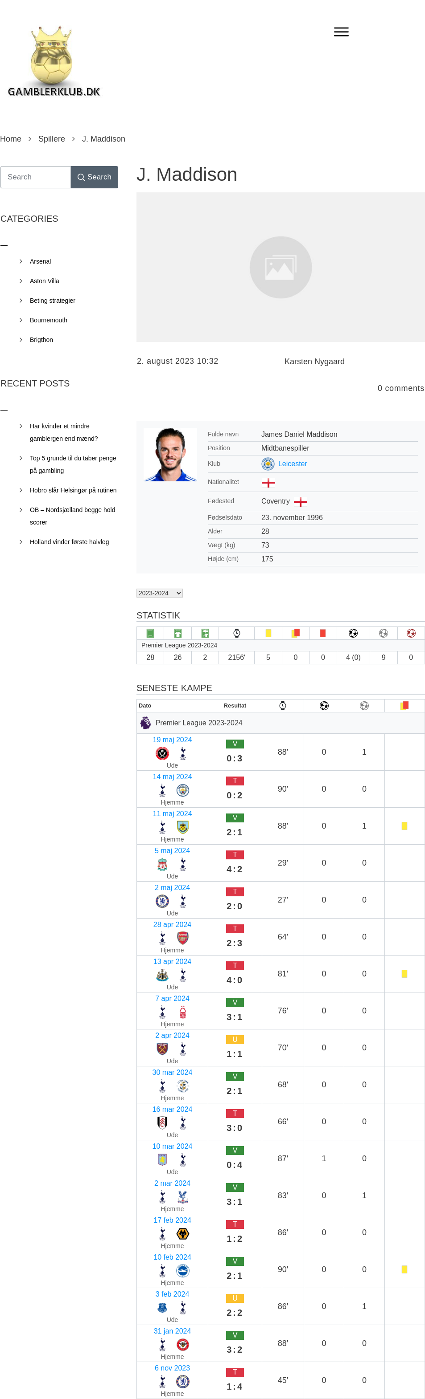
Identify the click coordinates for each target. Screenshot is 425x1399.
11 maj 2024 (160, 773)
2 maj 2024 (158, 807)
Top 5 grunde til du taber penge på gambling (73, 464)
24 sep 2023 (160, 1120)
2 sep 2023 (158, 1155)
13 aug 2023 (160, 1207)
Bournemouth (48, 320)
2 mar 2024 (158, 946)
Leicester (292, 464)
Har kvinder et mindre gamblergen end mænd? (64, 432)
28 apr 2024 (159, 825)
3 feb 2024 (157, 998)
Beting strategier (52, 300)
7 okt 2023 (157, 1085)
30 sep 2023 (160, 1102)
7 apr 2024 (157, 859)
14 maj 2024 (160, 755)
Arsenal (40, 261)
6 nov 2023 (158, 1033)
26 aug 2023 (160, 1172)
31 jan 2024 (159, 1016)
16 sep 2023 (160, 1137)
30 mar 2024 (160, 894)
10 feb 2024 (159, 981)
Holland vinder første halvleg (69, 541)
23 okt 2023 (159, 1068)
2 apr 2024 (157, 877)
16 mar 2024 (160, 911)
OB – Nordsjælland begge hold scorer (72, 516)
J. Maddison (186, 174)
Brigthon (41, 339)
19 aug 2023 (160, 1189)
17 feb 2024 (159, 964)
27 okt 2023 (159, 1050)
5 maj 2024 (158, 790)
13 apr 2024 (159, 842)
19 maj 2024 (160, 738)
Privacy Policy (262, 1379)
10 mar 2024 (160, 929)
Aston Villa (44, 281)
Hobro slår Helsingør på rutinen (73, 490)
